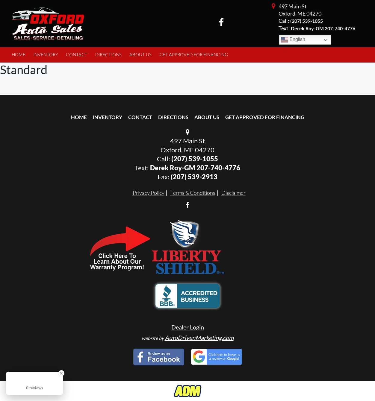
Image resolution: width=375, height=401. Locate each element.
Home (79, 117)
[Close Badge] (61, 373)
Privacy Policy (148, 192)
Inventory (107, 117)
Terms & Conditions (192, 192)
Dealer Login (187, 327)
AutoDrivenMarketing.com (199, 337)
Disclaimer (233, 192)
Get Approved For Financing (264, 117)
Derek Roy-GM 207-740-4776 (195, 168)
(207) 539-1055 (306, 21)
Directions (173, 117)
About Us (206, 117)
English (293, 39)
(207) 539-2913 (194, 177)
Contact (140, 117)
